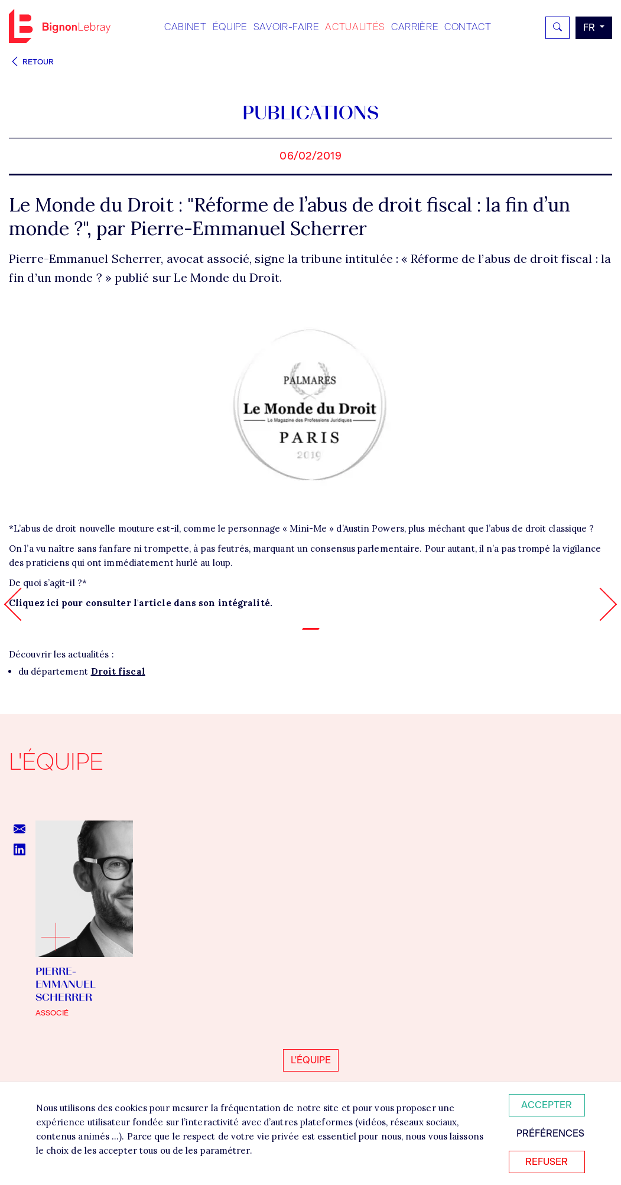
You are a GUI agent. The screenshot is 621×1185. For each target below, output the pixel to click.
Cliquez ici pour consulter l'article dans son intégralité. (140, 602)
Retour (31, 61)
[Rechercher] (557, 28)
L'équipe (311, 1060)
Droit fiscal (118, 671)
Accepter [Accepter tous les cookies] (546, 1105)
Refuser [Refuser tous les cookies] (546, 1161)
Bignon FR (59, 26)
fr (590, 27)
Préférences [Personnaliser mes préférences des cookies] (550, 1133)
